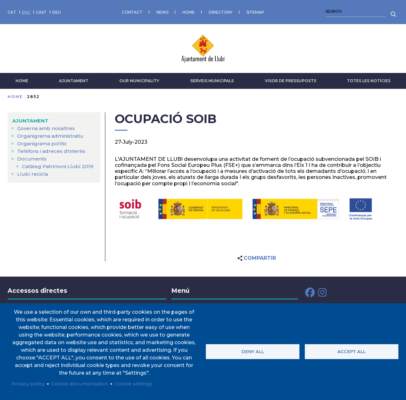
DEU (56, 11)
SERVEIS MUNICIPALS (212, 78)
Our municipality (139, 78)
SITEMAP (255, 11)
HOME (188, 11)
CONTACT (132, 11)
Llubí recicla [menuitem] (32, 179)
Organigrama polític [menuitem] (43, 141)
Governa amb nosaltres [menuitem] (47, 126)
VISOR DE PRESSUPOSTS (290, 78)
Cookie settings (140, 383)
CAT (12, 11)
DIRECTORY (220, 11)
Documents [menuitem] (32, 157)
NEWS (162, 11)
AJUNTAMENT (73, 78)
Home (15, 94)
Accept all (351, 351)
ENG (26, 11)
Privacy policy (29, 383)
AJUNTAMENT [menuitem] (30, 118)
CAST (41, 11)
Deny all (252, 351)
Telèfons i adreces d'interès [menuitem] (52, 149)
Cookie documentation (83, 383)
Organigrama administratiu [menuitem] (52, 134)
